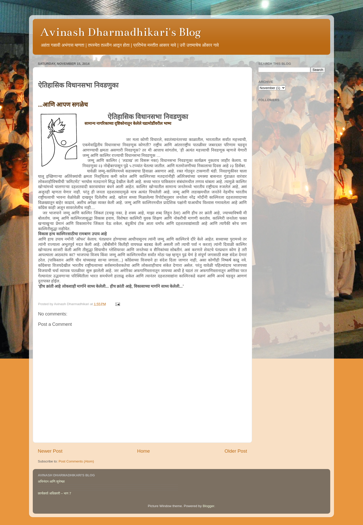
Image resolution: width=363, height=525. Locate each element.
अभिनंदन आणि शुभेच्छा (51, 481)
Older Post (236, 451)
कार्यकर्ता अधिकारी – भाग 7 (54, 493)
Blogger (208, 506)
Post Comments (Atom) (76, 461)
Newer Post (50, 451)
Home (143, 451)
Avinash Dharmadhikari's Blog (120, 32)
